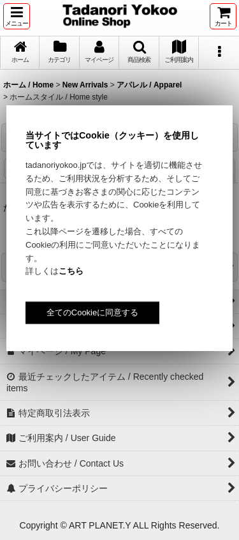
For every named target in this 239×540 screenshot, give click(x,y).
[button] (16, 16)
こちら (71, 271)
